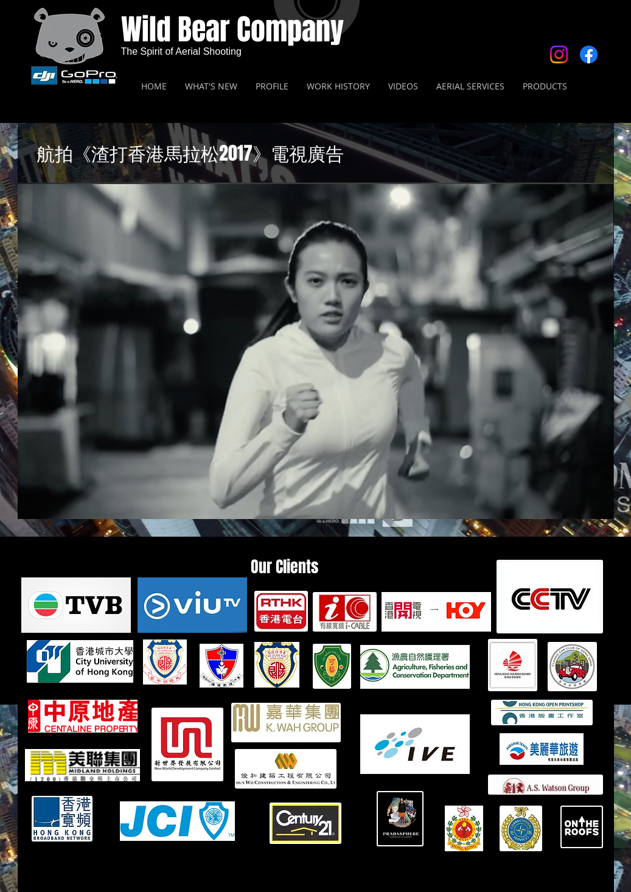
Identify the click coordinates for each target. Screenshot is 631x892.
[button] (315, 351)
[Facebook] (589, 54)
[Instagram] (559, 54)
